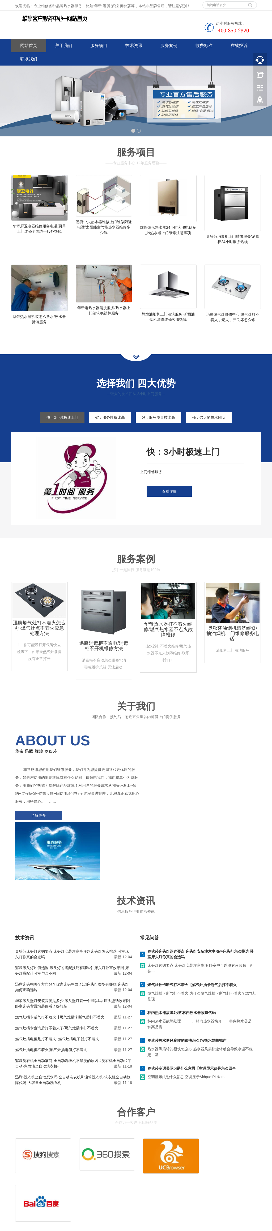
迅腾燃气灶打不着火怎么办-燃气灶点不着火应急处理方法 (39, 635)
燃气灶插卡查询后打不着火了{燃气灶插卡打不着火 (56, 975)
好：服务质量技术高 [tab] (159, 424)
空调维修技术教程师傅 (94, 1226)
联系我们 (28, 59)
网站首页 (28, 45)
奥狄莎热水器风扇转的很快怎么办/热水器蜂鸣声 (187, 987)
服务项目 (98, 45)
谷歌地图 (34, 1189)
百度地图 (18, 1189)
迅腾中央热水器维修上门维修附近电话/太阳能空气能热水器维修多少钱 (104, 227)
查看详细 (169, 498)
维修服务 (151, 1157)
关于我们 (63, 45)
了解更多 (37, 822)
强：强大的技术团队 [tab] (211, 424)
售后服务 (151, 1165)
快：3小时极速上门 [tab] (60, 424)
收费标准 (204, 45)
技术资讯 (133, 45)
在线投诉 (239, 45)
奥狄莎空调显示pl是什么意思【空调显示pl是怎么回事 (191, 1015)
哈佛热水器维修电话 (163, 1226)
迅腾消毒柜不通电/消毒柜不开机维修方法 (103, 652)
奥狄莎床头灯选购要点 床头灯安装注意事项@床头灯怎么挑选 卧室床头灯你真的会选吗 (200, 901)
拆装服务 (203, 1157)
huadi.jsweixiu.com (130, 1226)
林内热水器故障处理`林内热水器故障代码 (181, 959)
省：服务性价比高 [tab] (109, 424)
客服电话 (177, 1165)
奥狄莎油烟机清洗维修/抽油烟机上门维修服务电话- (232, 640)
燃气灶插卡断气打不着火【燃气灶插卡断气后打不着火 (59, 964)
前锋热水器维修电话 (198, 1226)
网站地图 (50, 1189)
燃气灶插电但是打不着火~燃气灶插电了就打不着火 (57, 986)
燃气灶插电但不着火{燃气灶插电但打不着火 (51, 997)
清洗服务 (177, 1157)
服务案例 (168, 45)
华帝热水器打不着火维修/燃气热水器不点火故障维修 (168, 636)
